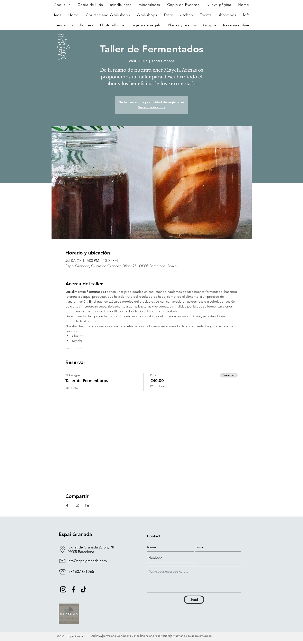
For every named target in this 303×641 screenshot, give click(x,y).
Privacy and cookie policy (187, 636)
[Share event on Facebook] (67, 505)
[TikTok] (84, 589)
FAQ (99, 636)
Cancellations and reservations (150, 636)
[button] (147, 15)
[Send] (194, 600)
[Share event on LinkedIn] (87, 505)
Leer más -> (74, 348)
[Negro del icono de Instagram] (63, 589)
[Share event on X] (77, 505)
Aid (93, 636)
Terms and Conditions (117, 636)
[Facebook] (73, 589)
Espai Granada (75, 534)
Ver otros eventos (151, 107)
